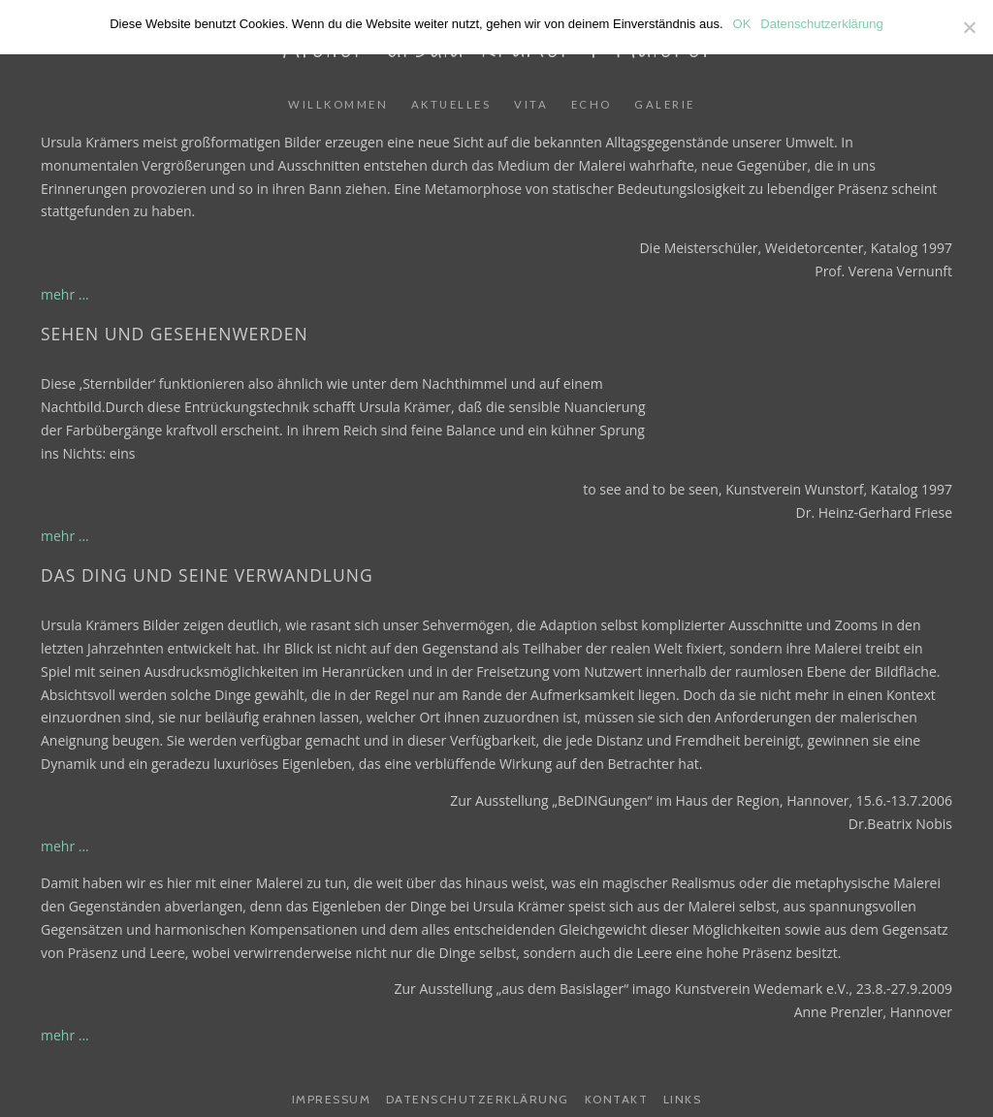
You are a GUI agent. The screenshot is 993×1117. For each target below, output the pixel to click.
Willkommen (338, 104)
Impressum (331, 1099)
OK (742, 23)
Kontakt (617, 1099)
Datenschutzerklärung (477, 1099)
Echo (591, 104)
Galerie (664, 104)
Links (682, 1099)
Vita (531, 104)
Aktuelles (451, 104)
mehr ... (65, 294)
